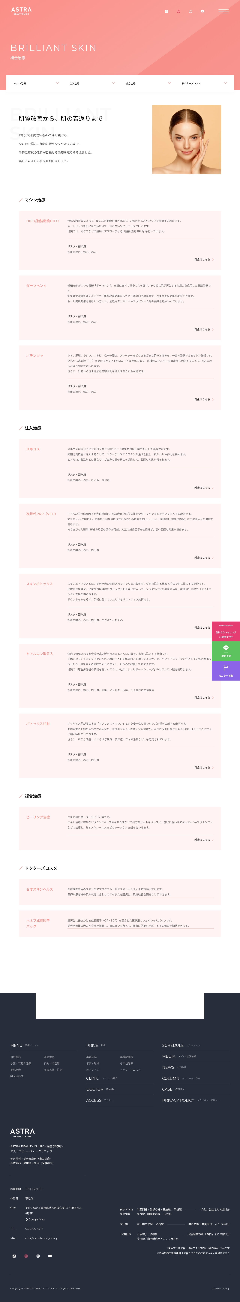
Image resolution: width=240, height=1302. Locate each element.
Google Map (36, 1219)
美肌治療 (15, 1070)
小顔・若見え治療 (20, 1063)
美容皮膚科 (126, 1057)
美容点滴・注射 (53, 1070)
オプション (92, 1070)
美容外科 (91, 1057)
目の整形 (15, 1057)
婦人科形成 (16, 1076)
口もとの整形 (52, 1063)
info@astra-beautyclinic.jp (41, 1238)
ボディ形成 (92, 1063)
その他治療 (126, 1063)
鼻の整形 (49, 1057)
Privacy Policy (221, 1288)
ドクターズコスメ (130, 1070)
